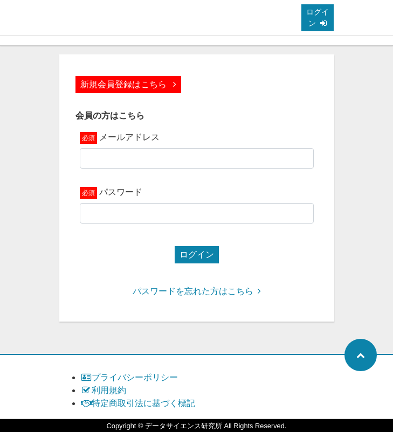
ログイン (317, 17)
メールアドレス (129, 137)
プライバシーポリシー (129, 377)
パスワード (120, 192)
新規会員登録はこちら (128, 84)
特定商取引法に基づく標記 (138, 403)
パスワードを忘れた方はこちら (197, 291)
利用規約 (104, 390)
